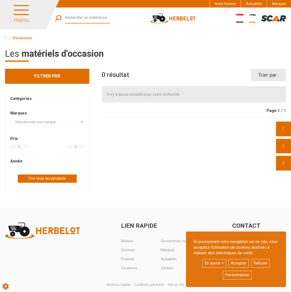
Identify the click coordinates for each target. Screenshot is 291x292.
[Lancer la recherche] (58, 18)
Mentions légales (119, 284)
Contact (167, 268)
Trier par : (268, 75)
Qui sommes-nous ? (176, 241)
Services (127, 250)
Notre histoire (225, 4)
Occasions (129, 268)
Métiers (127, 241)
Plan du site (176, 284)
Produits (127, 259)
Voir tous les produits (47, 178)
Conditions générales (149, 284)
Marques (279, 4)
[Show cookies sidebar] (5, 286)
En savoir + (214, 263)
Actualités (254, 4)
